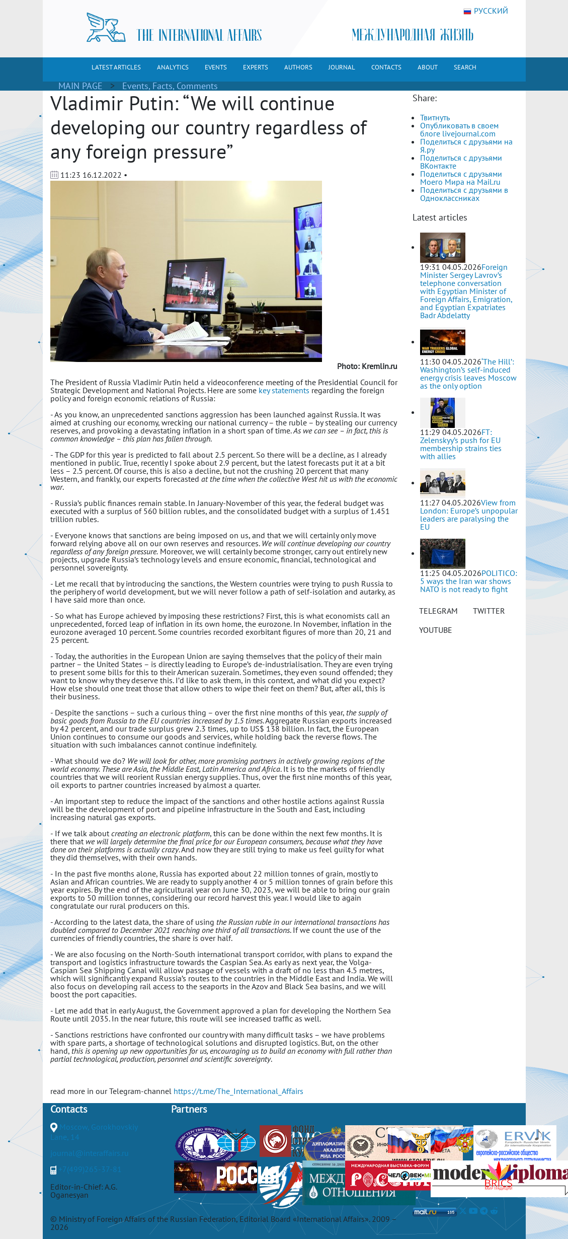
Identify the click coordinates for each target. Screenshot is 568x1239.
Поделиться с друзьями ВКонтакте (461, 162)
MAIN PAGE (80, 86)
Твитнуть (435, 117)
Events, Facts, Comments (170, 86)
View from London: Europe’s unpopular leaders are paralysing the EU (469, 514)
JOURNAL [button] (342, 67)
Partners (189, 1109)
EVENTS (216, 67)
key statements (284, 390)
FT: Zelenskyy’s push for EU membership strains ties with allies (461, 444)
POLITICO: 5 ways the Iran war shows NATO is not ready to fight (468, 581)
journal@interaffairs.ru (89, 1153)
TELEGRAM (438, 611)
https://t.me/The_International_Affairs (238, 1091)
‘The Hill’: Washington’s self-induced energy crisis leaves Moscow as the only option (468, 373)
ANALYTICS (173, 67)
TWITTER (489, 611)
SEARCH (465, 67)
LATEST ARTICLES (116, 67)
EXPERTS (255, 67)
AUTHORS (298, 67)
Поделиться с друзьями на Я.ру (466, 145)
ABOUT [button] (428, 67)
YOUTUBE (435, 630)
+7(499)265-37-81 (90, 1169)
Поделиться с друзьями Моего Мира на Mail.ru (461, 178)
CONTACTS (386, 67)
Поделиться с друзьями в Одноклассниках (464, 194)
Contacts (68, 1109)
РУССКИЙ (485, 11)
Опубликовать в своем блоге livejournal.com (459, 129)
